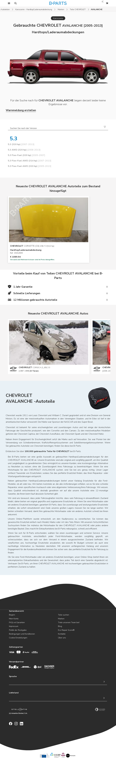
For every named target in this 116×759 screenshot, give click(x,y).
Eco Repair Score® (66, 630)
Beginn (12, 615)
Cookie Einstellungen (18, 637)
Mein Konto (14, 618)
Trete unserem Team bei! (68, 622)
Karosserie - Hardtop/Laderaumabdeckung (33, 9)
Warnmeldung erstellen (21, 110)
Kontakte (61, 634)
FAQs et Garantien (17, 622)
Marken (61, 9)
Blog (60, 626)
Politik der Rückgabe (18, 630)
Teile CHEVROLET (78, 9)
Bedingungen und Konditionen (22, 634)
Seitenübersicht (16, 611)
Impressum (13, 626)
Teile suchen (63, 615)
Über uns (62, 637)
